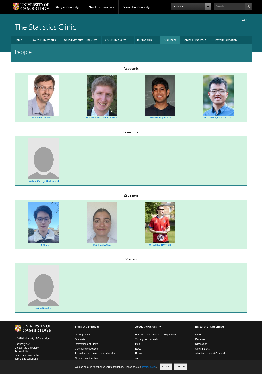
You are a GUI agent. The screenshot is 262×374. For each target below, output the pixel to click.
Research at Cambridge (137, 7)
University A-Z (22, 344)
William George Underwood (44, 181)
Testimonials (144, 40)
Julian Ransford (43, 308)
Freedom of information (27, 355)
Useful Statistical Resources (80, 40)
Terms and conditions (26, 358)
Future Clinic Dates (115, 40)
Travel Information (226, 40)
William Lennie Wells (160, 244)
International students (86, 344)
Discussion (201, 344)
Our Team (170, 40)
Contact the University (27, 347)
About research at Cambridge (211, 353)
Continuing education (86, 348)
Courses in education (86, 358)
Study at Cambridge (67, 7)
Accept (166, 366)
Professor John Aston (43, 117)
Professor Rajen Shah (160, 117)
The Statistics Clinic (45, 26)
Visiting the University (147, 339)
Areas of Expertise (195, 40)
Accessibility (21, 351)
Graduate (80, 339)
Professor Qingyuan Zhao (218, 117)
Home (18, 40)
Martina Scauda (101, 244)
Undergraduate (83, 334)
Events (139, 353)
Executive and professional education (95, 353)
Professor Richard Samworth (101, 117)
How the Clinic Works (43, 40)
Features (200, 339)
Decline (180, 366)
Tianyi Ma (43, 244)
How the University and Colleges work (155, 334)
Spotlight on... (202, 348)
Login (244, 19)
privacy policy (149, 367)
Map (137, 344)
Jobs (137, 358)
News (138, 348)
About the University (101, 7)
